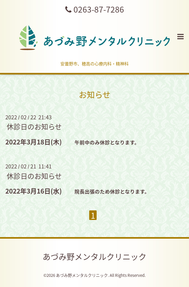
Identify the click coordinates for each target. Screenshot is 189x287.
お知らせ (94, 94)
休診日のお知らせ (34, 126)
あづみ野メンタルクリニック (94, 256)
